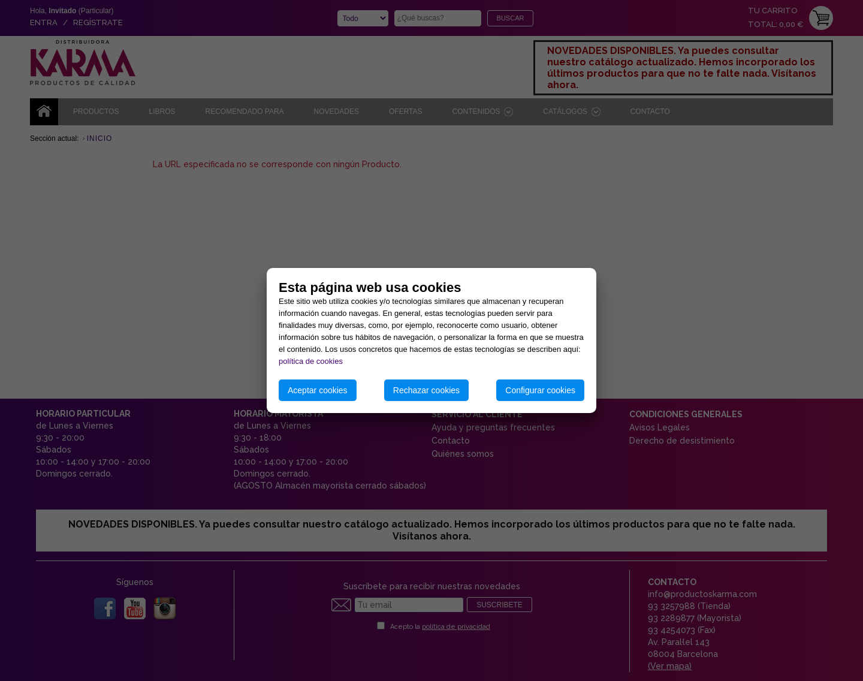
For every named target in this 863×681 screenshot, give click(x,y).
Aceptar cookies (318, 390)
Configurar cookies (540, 390)
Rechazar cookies (426, 390)
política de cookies (311, 361)
